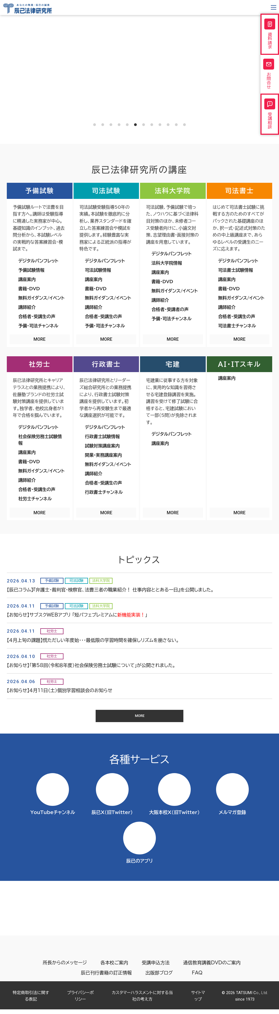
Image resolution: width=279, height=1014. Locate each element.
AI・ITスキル (239, 364)
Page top (265, 994)
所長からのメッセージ (65, 967)
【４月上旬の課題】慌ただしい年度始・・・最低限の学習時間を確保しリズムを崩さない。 (93, 640)
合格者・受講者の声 (170, 309)
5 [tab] (127, 124)
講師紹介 (27, 307)
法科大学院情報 (166, 263)
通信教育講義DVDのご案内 (212, 967)
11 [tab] (176, 124)
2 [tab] (102, 124)
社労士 (39, 364)
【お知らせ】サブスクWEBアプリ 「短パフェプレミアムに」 (77, 614)
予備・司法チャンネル (38, 326)
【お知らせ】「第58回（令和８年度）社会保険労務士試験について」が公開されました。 (91, 665)
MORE (40, 339)
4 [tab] (119, 124)
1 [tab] (94, 124)
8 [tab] (151, 124)
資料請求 (269, 35)
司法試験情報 (98, 270)
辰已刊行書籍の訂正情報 (105, 978)
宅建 (173, 364)
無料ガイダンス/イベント (41, 298)
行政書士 (106, 364)
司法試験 (106, 190)
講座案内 (27, 279)
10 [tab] (168, 124)
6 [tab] (135, 124)
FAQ (198, 978)
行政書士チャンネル (104, 492)
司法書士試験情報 (235, 270)
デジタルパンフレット (38, 261)
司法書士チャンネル (237, 326)
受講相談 (269, 121)
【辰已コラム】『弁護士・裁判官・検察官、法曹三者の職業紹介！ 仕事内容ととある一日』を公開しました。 (110, 589)
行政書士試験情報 (102, 436)
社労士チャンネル (35, 498)
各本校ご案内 (114, 967)
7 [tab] (143, 124)
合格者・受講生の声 (36, 316)
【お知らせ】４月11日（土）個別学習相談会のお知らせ (59, 690)
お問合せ (269, 78)
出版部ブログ (158, 978)
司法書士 (239, 190)
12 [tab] (184, 124)
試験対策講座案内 (102, 446)
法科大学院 (173, 190)
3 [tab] (111, 124)
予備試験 (39, 190)
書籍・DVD (29, 288)
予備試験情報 (31, 270)
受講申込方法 (155, 967)
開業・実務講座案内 (103, 455)
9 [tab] (160, 124)
